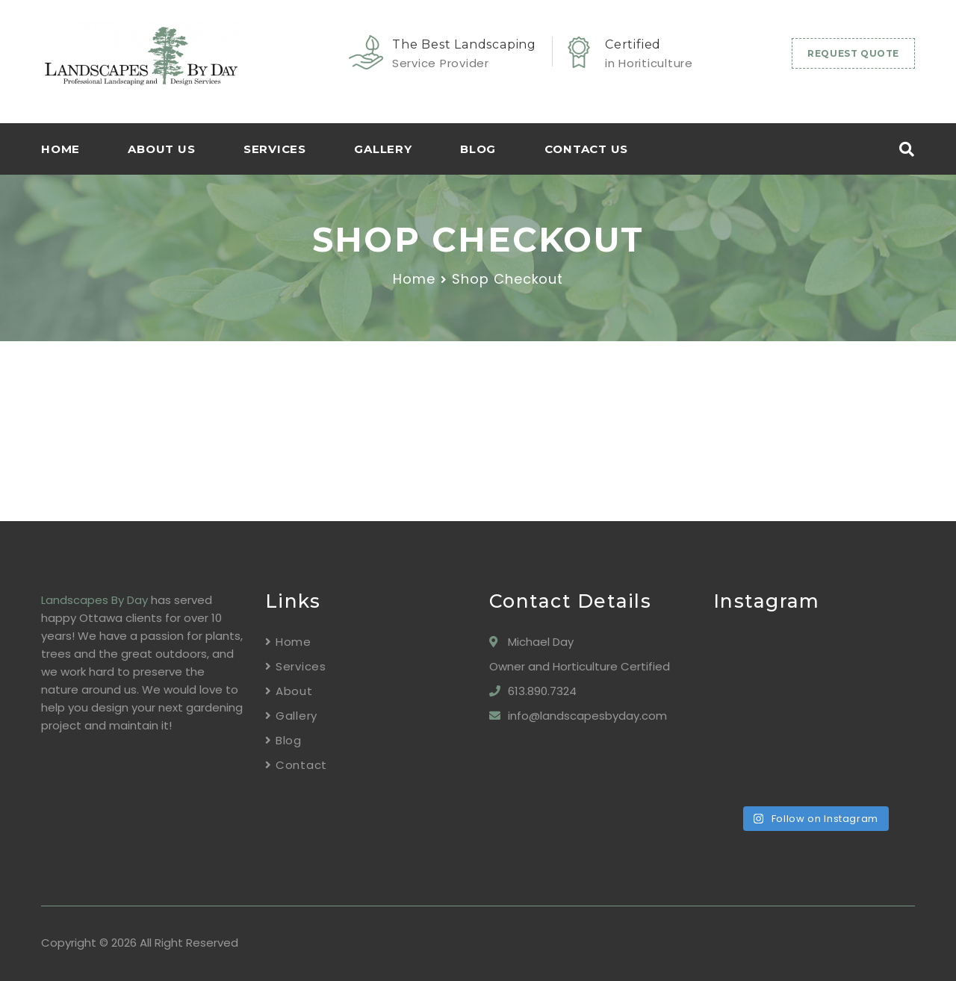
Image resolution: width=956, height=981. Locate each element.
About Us (161, 149)
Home (414, 279)
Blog (478, 149)
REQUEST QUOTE (853, 53)
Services (274, 149)
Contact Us (586, 149)
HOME (60, 149)
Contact (301, 765)
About (294, 691)
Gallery (383, 149)
